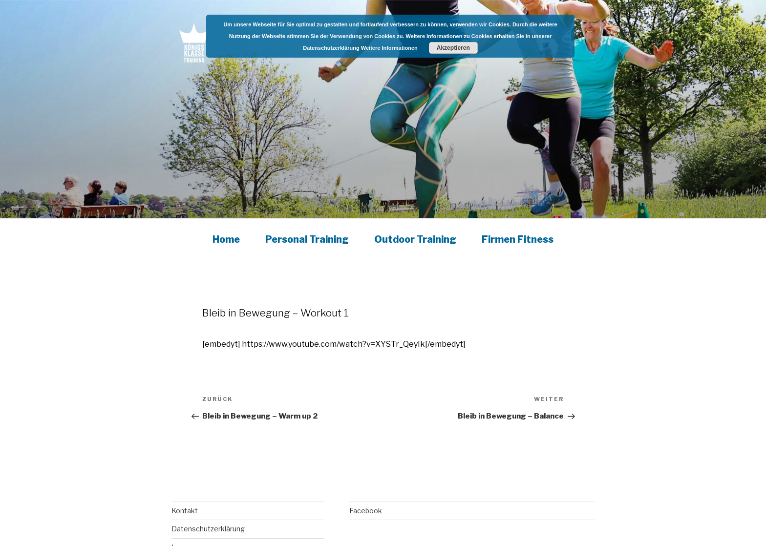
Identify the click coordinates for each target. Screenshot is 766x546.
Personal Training (307, 239)
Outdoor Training (415, 239)
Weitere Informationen (389, 48)
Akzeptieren (453, 47)
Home (226, 239)
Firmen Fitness (517, 239)
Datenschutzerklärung (208, 529)
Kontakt (184, 510)
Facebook (365, 510)
